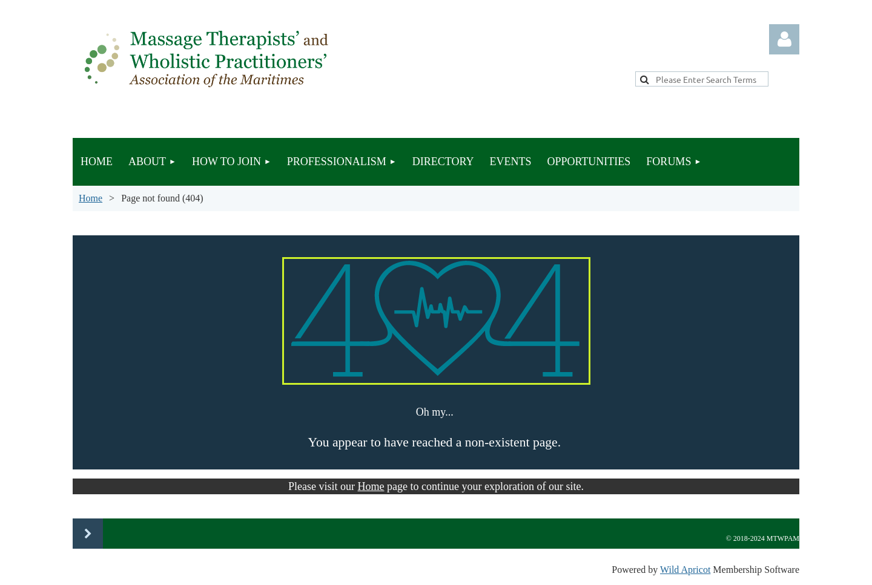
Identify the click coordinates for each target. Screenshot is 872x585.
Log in (784, 39)
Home (90, 198)
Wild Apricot (685, 569)
